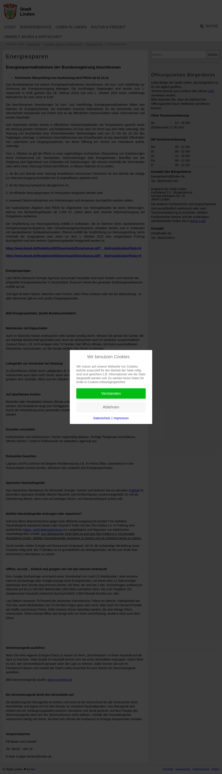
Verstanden (111, 393)
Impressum (121, 418)
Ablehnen (111, 407)
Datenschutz (101, 418)
